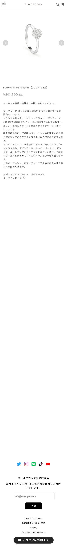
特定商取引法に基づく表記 (33, 523)
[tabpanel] (33, 43)
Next (61, 43)
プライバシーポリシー (33, 518)
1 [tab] (32, 80)
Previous (5, 43)
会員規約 (33, 527)
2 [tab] (35, 80)
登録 (33, 506)
